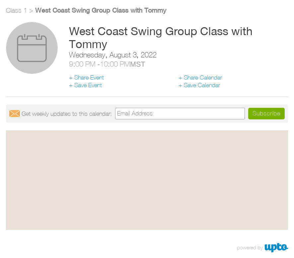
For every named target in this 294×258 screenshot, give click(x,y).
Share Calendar (203, 77)
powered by (250, 247)
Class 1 (16, 10)
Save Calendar (202, 85)
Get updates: (67, 113)
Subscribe (266, 113)
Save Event (88, 85)
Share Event (89, 77)
